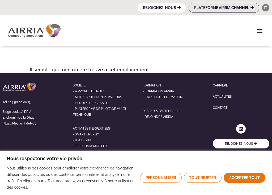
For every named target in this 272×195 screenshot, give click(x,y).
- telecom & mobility (90, 146)
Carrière (220, 85)
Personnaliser (160, 178)
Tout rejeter (202, 178)
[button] (259, 30)
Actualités (222, 96)
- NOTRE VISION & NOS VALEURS (97, 97)
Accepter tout (244, 178)
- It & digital (83, 140)
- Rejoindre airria (158, 117)
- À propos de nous (89, 91)
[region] (136, 173)
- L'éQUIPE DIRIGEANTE (90, 103)
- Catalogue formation (162, 97)
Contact (220, 108)
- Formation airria (158, 91)
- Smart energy (86, 134)
